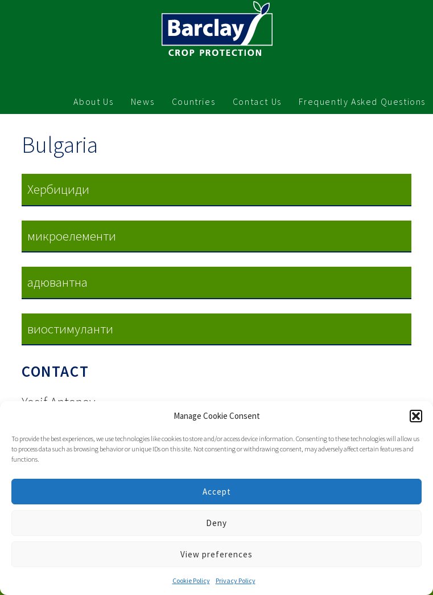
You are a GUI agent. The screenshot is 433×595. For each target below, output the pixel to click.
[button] (416, 416)
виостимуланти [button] (70, 328)
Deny (216, 522)
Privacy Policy (235, 580)
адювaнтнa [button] (57, 282)
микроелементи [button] (71, 235)
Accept (217, 491)
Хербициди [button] (58, 189)
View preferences (216, 554)
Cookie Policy (191, 580)
